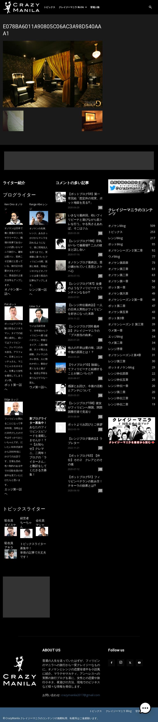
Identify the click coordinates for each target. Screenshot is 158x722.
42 (100, 254)
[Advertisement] (79, 160)
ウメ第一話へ (38, 387)
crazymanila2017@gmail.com (80, 695)
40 (100, 318)
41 (100, 275)
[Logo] (22, 7)
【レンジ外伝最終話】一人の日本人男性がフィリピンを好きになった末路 (85, 309)
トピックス (49, 7)
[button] (150, 7)
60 (100, 207)
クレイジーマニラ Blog (73, 7)
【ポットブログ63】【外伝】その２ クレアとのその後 (85, 460)
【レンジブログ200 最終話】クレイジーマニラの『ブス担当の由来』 (84, 331)
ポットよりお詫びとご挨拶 (85, 424)
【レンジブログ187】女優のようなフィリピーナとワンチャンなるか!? (85, 288)
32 (100, 416)
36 (100, 339)
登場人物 (94, 7)
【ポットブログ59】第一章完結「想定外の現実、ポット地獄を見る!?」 (85, 198)
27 (100, 490)
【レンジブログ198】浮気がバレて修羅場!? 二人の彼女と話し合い (85, 245)
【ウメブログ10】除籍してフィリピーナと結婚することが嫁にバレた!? (85, 369)
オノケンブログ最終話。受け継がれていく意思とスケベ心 (85, 267)
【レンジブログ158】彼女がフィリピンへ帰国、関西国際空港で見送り (85, 407)
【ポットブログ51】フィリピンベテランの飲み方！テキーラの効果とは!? (85, 481)
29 (100, 447)
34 (100, 378)
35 (100, 356)
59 (100, 233)
